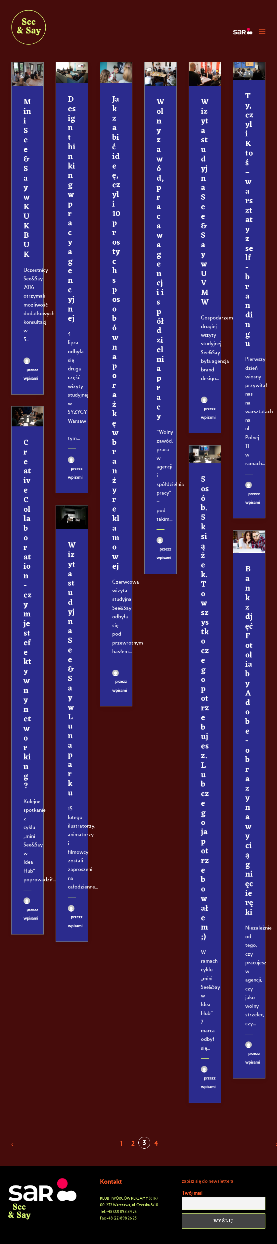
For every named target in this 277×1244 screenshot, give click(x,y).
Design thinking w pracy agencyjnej (72, 209)
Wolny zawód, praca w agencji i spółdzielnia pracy (160, 259)
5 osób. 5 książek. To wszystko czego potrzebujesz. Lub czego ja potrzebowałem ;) (205, 708)
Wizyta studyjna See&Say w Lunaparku (72, 669)
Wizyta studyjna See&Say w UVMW (205, 202)
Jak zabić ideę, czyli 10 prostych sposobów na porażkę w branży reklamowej (116, 333)
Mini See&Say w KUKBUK (27, 178)
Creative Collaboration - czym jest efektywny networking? (27, 614)
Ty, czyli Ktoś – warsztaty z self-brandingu (249, 220)
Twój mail (192, 1193)
